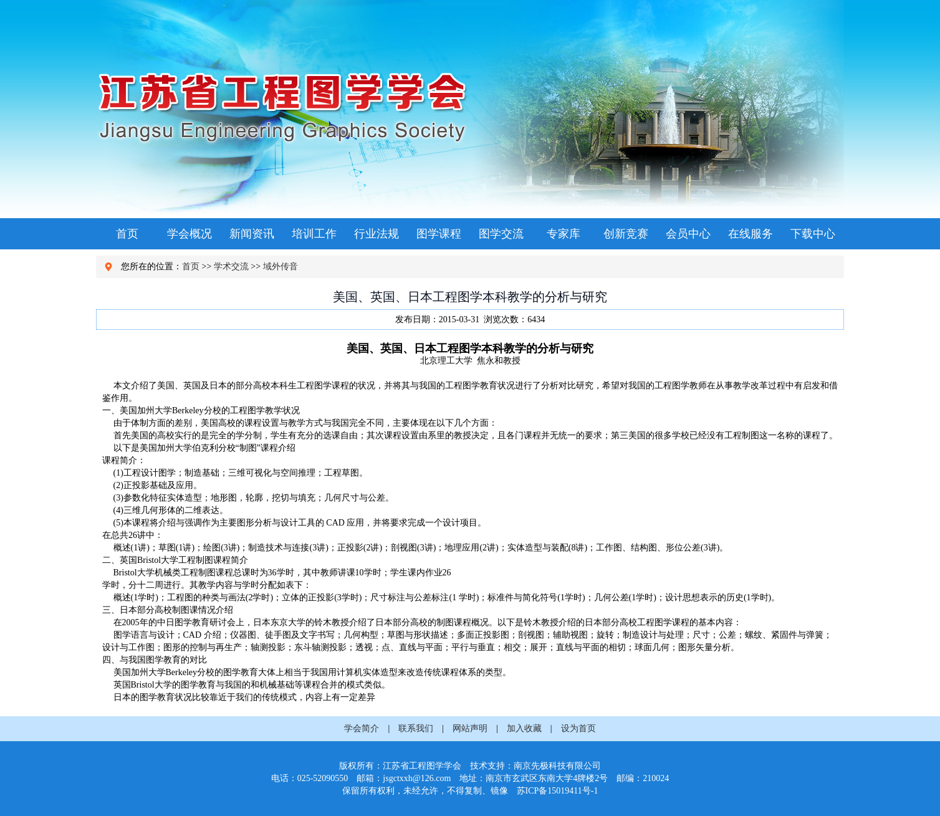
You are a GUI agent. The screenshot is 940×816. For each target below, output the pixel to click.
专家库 (563, 234)
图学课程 (438, 234)
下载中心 (812, 234)
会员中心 (688, 234)
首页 (127, 234)
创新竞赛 (625, 234)
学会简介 (361, 728)
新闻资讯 (251, 234)
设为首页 (578, 728)
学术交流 (231, 266)
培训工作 (314, 234)
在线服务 (750, 234)
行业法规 (376, 234)
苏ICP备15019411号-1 (557, 790)
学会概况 (189, 234)
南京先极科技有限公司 (557, 765)
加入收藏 (524, 728)
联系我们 (415, 728)
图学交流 (501, 234)
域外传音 (280, 266)
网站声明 (470, 728)
